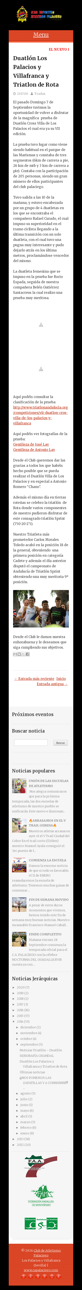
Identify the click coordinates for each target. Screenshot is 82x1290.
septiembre (29, 1044)
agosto (25, 1093)
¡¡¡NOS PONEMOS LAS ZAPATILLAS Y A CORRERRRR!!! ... (44, 1083)
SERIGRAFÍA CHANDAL (37, 1056)
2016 (20, 1010)
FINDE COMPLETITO (45, 934)
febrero (26, 1128)
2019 (20, 993)
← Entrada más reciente (34, 679)
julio (24, 1099)
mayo (24, 1111)
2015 (20, 1016)
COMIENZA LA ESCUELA (47, 860)
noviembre (28, 1033)
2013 (20, 1139)
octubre (26, 1039)
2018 (20, 999)
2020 (21, 987)
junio (24, 1105)
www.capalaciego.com (41, 1270)
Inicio (61, 679)
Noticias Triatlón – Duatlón (41, 1050)
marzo (25, 1122)
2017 (20, 1004)
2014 (20, 1022)
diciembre (28, 1027)
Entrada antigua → (52, 684)
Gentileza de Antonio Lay (34, 450)
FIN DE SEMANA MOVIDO (49, 900)
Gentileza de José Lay (31, 444)
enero (24, 1133)
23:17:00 (22, 94)
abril (24, 1116)
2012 (20, 1145)
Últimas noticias (32, 1072)
